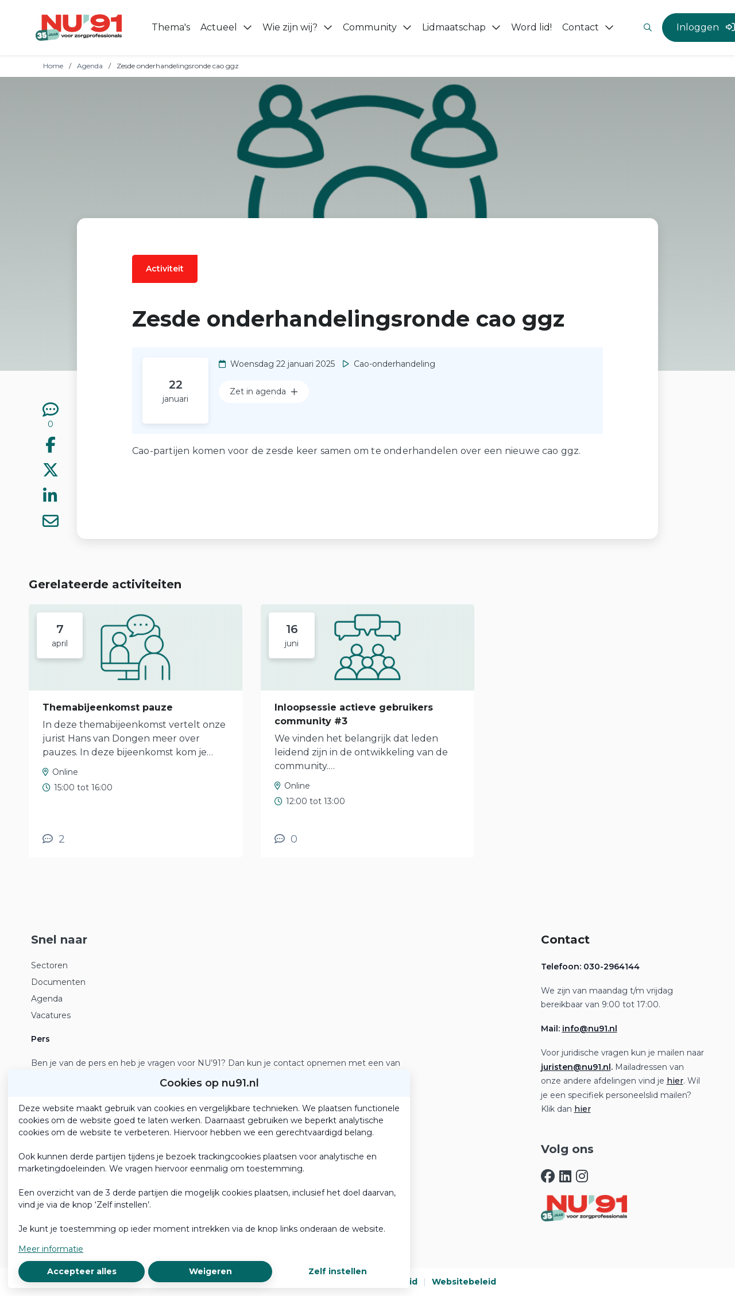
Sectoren (49, 965)
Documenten (58, 982)
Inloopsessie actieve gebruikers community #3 (353, 714)
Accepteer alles (82, 1271)
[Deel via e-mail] (50, 523)
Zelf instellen (337, 1271)
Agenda (90, 65)
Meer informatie (50, 1249)
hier (675, 1081)
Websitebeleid (464, 1281)
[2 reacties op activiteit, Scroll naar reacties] (53, 839)
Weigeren (210, 1271)
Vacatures (51, 1015)
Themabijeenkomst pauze (107, 707)
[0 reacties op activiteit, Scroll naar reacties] (50, 416)
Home (53, 65)
